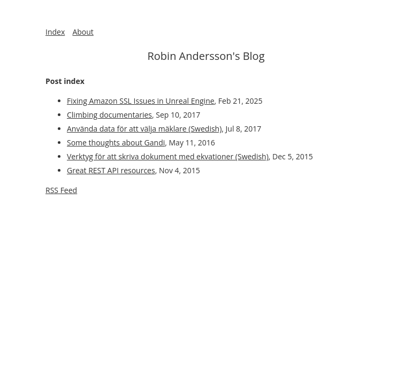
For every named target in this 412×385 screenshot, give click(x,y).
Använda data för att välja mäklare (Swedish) (144, 129)
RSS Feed (61, 190)
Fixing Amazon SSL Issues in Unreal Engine (141, 101)
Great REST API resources (111, 170)
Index (55, 32)
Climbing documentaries (109, 115)
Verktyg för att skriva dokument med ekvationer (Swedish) (168, 156)
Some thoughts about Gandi (116, 142)
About (82, 32)
